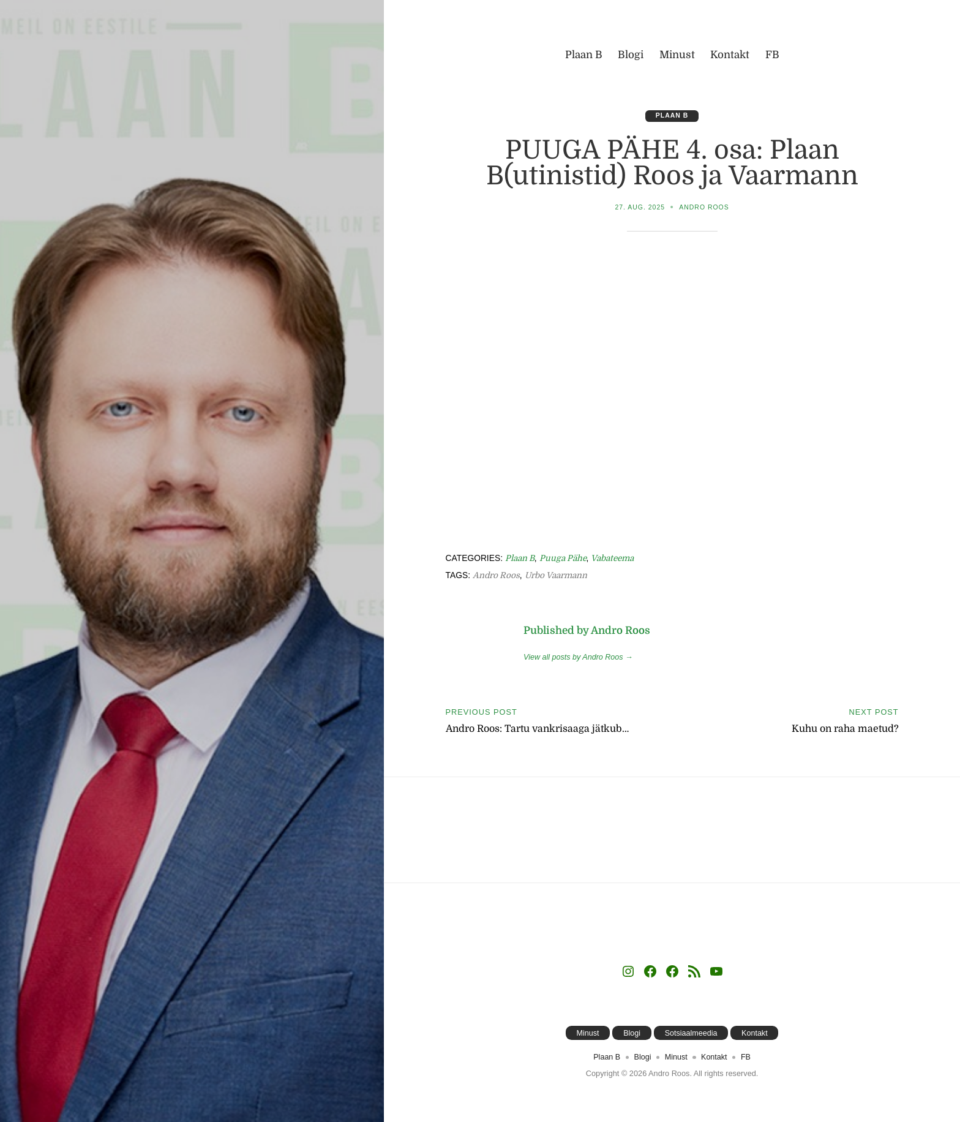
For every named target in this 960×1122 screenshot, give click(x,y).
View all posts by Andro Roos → (578, 657)
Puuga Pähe (564, 558)
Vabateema (615, 558)
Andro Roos (704, 207)
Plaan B (672, 115)
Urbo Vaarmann (558, 576)
